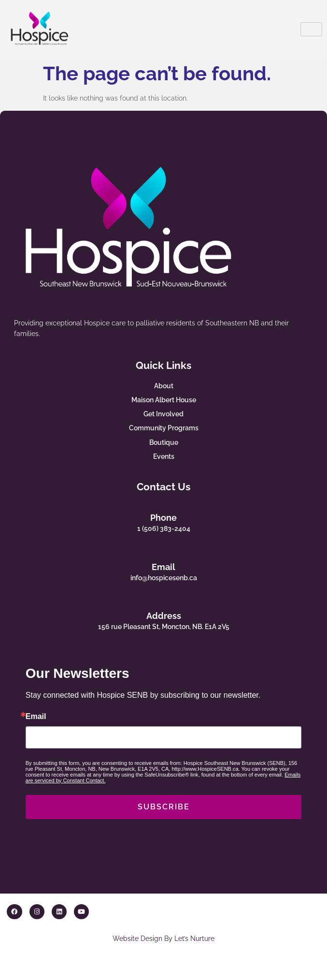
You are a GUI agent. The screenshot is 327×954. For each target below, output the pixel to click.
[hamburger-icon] (311, 29)
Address (163, 616)
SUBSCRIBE (164, 806)
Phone (163, 518)
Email (163, 567)
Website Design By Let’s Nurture (163, 938)
